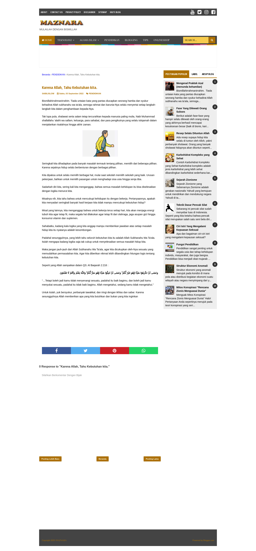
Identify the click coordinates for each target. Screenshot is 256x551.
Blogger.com (208, 540)
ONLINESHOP (161, 40)
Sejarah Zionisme (186, 179)
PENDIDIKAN (111, 40)
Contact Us (56, 12)
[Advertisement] (152, 24)
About (44, 12)
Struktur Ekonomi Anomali (192, 265)
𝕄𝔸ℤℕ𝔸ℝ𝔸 (61, 540)
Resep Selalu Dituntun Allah (192, 133)
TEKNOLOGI (64, 40)
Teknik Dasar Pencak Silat (191, 204)
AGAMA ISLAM (88, 40)
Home (47, 40)
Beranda (102, 459)
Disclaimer (89, 12)
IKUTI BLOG (115, 12)
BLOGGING (131, 40)
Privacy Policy (73, 12)
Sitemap (102, 12)
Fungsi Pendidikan (187, 244)
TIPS (145, 40)
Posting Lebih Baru (50, 459)
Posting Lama (152, 459)
